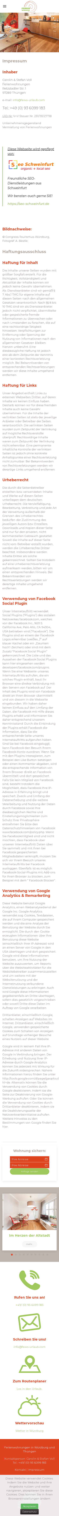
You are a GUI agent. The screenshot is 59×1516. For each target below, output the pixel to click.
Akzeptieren (29, 1506)
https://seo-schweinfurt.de (28, 204)
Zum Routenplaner (29, 1381)
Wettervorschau (29, 1423)
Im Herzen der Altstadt (29, 1235)
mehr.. (29, 1244)
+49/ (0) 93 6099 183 (29, 1305)
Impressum (36, 1469)
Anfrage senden (29, 1171)
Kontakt (20, 1469)
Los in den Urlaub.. (29, 1388)
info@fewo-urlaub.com (29, 100)
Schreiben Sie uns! (29, 1339)
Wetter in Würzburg (29, 1430)
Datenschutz (29, 1511)
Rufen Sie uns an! (29, 1297)
